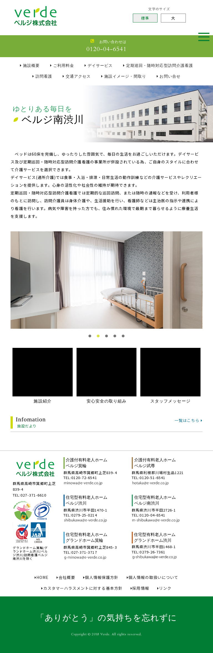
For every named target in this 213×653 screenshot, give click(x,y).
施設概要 (30, 66)
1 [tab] (90, 338)
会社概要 (66, 577)
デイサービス (99, 66)
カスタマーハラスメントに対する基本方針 (81, 588)
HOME (42, 577)
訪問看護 (42, 76)
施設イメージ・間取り (123, 76)
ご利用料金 (62, 66)
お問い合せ (169, 76)
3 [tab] (106, 338)
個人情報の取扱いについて (153, 577)
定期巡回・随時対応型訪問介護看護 (158, 66)
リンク (164, 588)
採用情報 (140, 588)
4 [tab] (115, 338)
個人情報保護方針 (100, 577)
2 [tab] (98, 338)
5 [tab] (123, 338)
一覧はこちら (188, 419)
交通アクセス (77, 76)
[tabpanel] (106, 280)
